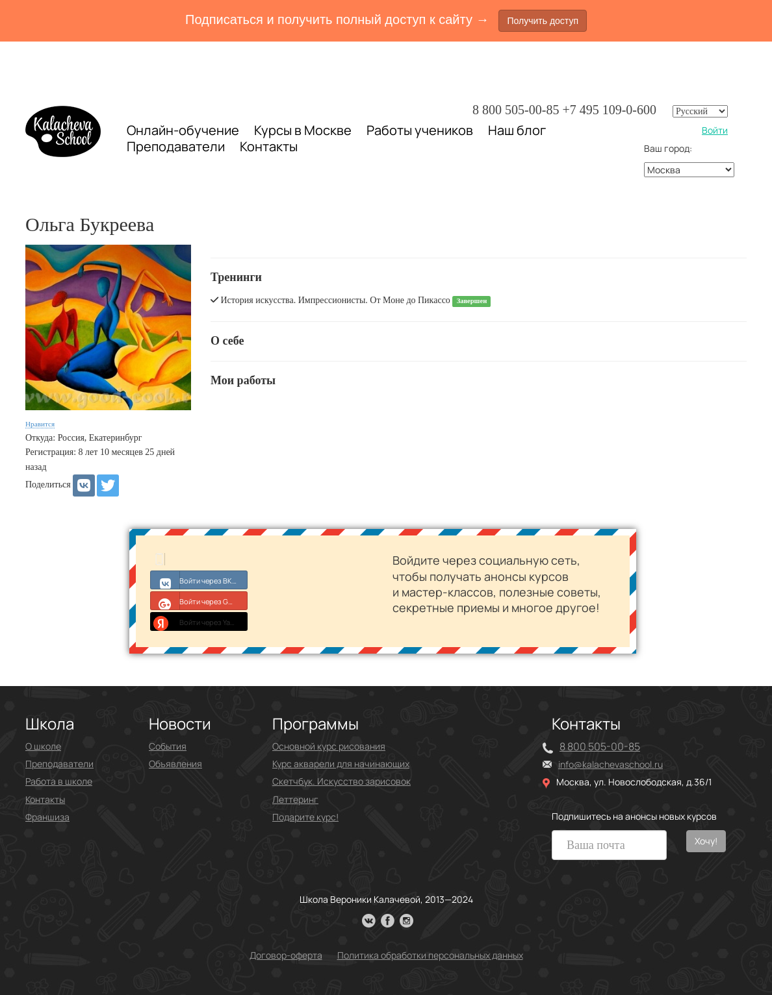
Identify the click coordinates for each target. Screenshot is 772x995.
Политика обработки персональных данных (430, 955)
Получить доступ (542, 21)
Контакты (269, 147)
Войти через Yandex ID (199, 621)
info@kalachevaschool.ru (610, 764)
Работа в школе (58, 781)
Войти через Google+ (199, 600)
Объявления (175, 763)
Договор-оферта (286, 955)
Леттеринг (295, 799)
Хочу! (706, 841)
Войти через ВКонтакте (199, 580)
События (168, 746)
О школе (43, 746)
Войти (715, 130)
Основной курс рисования (328, 746)
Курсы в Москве (303, 130)
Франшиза (47, 817)
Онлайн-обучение (183, 130)
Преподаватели (176, 146)
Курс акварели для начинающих (340, 763)
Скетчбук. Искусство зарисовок (341, 781)
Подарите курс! (305, 817)
